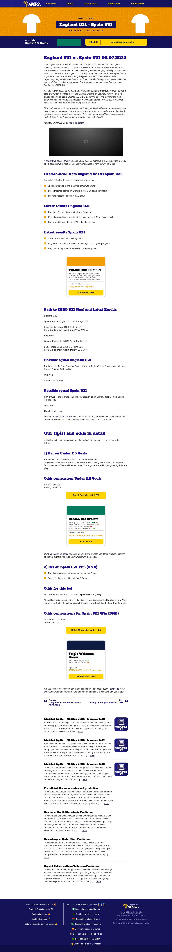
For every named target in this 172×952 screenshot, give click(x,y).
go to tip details (77, 123)
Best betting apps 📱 (41, 919)
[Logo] (32, 4)
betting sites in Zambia (65, 417)
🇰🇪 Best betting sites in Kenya (86, 914)
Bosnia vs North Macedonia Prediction (69, 812)
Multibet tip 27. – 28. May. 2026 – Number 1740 (74, 719)
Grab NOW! (86, 541)
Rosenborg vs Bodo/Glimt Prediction (67, 839)
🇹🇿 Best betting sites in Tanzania (86, 924)
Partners (142, 915)
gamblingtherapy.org (140, 919)
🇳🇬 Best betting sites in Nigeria (86, 909)
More (80, 731)
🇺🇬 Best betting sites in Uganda (86, 929)
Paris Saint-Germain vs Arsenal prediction (71, 788)
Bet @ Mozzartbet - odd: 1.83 (86, 630)
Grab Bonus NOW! (86, 676)
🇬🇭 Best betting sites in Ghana (86, 919)
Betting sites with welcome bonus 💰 (41, 924)
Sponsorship (134, 915)
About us (126, 915)
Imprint (123, 913)
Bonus (70, 4)
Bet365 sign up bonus (58, 554)
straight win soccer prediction (59, 161)
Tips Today (51, 4)
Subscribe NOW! (86, 293)
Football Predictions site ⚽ (41, 909)
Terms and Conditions (134, 913)
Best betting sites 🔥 (41, 914)
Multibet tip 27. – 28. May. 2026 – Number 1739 (74, 740)
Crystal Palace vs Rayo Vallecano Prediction (72, 866)
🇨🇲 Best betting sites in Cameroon (86, 944)
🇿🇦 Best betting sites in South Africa (86, 934)
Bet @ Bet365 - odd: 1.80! (86, 495)
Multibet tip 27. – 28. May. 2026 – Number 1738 (74, 764)
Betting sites (90, 4)
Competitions (137, 4)
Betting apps (114, 4)
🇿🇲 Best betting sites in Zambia (86, 939)
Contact (119, 915)
